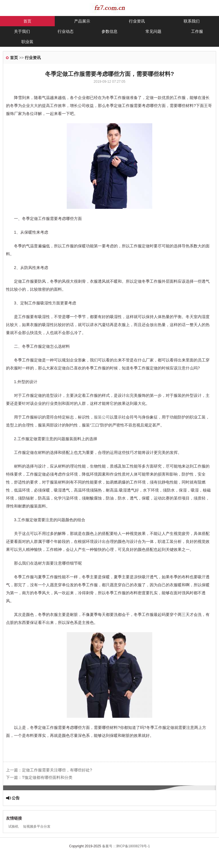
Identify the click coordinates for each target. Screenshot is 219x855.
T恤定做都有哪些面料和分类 (47, 777)
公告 (16, 798)
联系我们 (192, 21)
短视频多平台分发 (36, 826)
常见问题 (153, 31)
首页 (27, 21)
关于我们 (22, 31)
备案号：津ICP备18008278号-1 (126, 846)
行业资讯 (137, 21)
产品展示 (82, 21)
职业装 (27, 41)
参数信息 (109, 31)
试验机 (13, 826)
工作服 (197, 31)
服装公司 (102, 417)
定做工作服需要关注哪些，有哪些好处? (57, 770)
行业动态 (66, 31)
